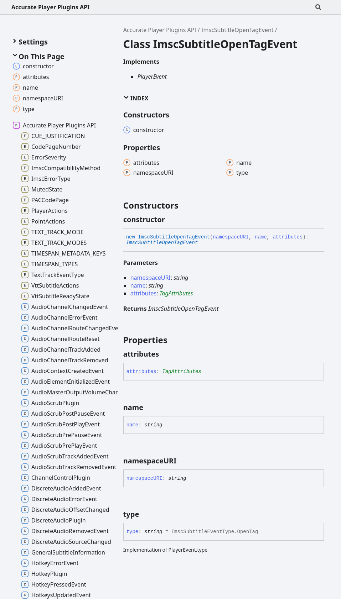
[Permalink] (171, 219)
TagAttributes (176, 293)
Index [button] (136, 98)
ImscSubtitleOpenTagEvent (237, 30)
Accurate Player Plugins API (50, 7)
